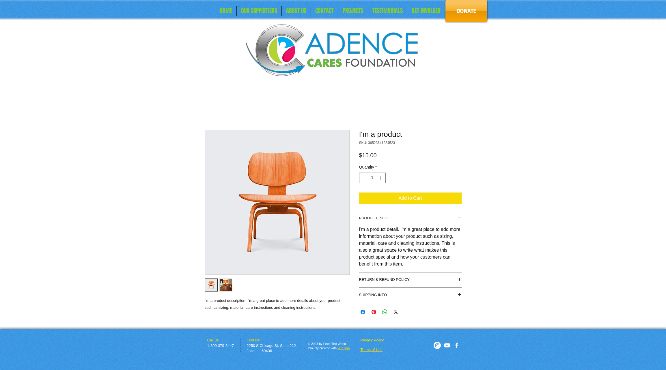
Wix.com (343, 348)
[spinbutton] (372, 178)
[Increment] (381, 178)
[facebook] (456, 345)
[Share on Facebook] (362, 312)
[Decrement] (363, 178)
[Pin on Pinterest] (373, 312)
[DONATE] (466, 11)
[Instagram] (437, 345)
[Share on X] (395, 312)
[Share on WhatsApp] (384, 312)
